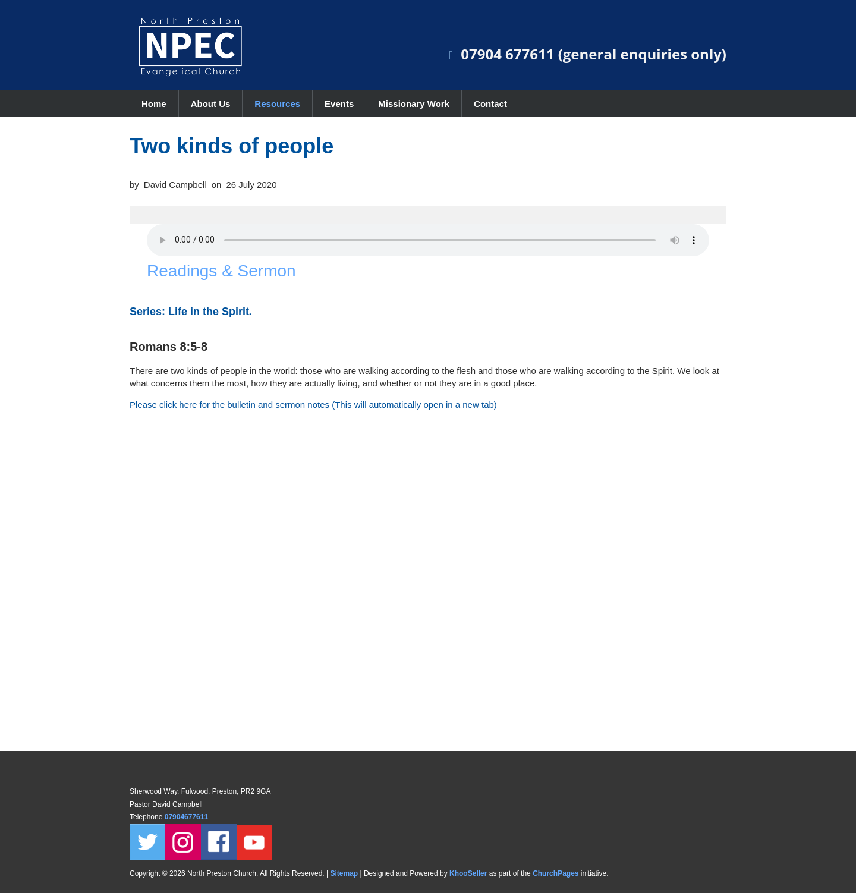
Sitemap (344, 873)
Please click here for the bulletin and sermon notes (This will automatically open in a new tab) (313, 405)
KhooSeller (468, 873)
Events (339, 104)
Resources (277, 104)
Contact (490, 104)
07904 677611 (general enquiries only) (593, 54)
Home (153, 104)
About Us (211, 104)
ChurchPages (555, 873)
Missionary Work (413, 104)
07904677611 (187, 817)
